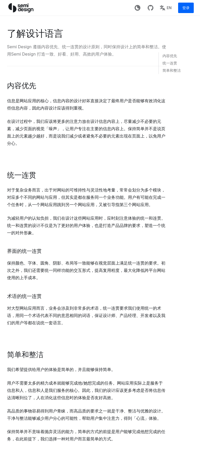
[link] (169, 55)
